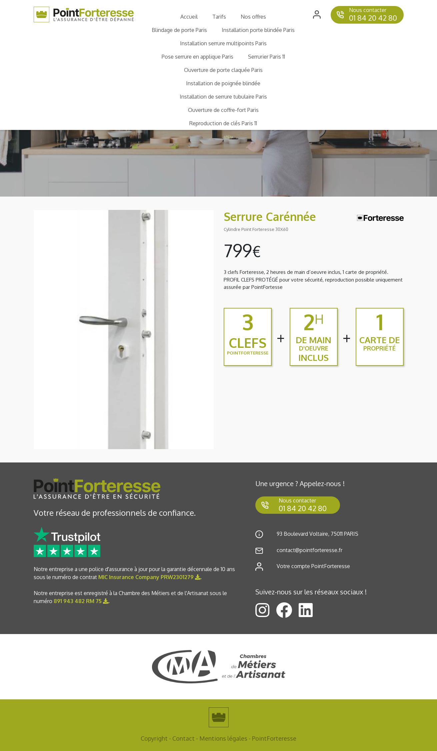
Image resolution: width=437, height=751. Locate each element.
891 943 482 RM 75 (81, 601)
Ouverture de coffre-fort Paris (223, 110)
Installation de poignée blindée (223, 83)
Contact (183, 738)
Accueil (189, 16)
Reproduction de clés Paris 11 (223, 123)
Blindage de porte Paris (179, 30)
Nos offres (253, 16)
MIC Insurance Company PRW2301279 (149, 577)
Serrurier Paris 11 (266, 56)
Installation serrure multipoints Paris (223, 43)
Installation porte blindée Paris (258, 30)
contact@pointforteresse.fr (309, 550)
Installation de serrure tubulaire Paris (223, 96)
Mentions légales (223, 738)
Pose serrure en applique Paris (197, 56)
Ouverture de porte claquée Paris (223, 70)
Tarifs (219, 16)
